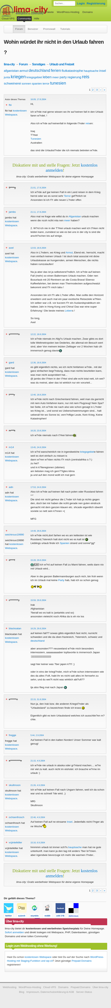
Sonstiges (38, 64)
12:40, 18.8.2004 (38, 395)
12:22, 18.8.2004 (38, 334)
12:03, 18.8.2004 (38, 248)
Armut (69, 252)
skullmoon (14, 785)
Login (81, 3)
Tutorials (65, 29)
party (63, 77)
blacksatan (15, 628)
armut (23, 71)
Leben (68, 310)
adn (11, 487)
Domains (88, 12)
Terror (67, 195)
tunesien (58, 83)
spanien (37, 83)
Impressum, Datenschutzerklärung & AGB (50, 992)
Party (61, 580)
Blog (21, 992)
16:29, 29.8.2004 (38, 628)
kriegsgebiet (34, 77)
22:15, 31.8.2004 (38, 699)
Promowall (49, 29)
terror (46, 83)
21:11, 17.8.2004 (38, 212)
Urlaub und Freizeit (61, 64)
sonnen (26, 83)
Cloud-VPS (8, 18)
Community (24, 18)
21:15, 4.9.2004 (38, 761)
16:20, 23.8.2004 (38, 430)
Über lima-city (100, 987)
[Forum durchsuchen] (64, 3)
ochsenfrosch (16, 817)
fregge (12, 735)
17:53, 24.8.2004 (38, 487)
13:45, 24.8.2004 (38, 447)
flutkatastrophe (72, 71)
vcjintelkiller (15, 842)
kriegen (18, 76)
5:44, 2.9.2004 (37, 735)
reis (85, 76)
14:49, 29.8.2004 (38, 531)
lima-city (9, 64)
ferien (56, 70)
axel (11, 247)
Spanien (64, 543)
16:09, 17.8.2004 (38, 99)
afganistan (11, 71)
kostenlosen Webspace (38, 957)
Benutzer (33, 29)
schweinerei (12, 83)
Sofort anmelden (14, 932)
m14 (11, 447)
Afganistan (75, 216)
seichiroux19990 (14, 534)
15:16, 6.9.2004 (38, 842)
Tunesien (36, 138)
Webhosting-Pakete (42, 12)
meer (55, 77)
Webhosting (9, 987)
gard (11, 362)
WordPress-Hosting (68, 12)
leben (47, 77)
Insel (69, 821)
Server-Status (84, 992)
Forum (19, 29)
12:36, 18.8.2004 (38, 362)
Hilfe (36, 18)
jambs (12, 211)
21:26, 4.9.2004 (38, 785)
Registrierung (96, 3)
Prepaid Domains (82, 960)
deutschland (39, 70)
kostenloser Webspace (15, 12)
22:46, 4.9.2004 (38, 817)
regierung (74, 77)
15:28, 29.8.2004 (38, 560)
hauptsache (91, 70)
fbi (10, 105)
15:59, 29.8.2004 (38, 600)
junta (7, 77)
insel (102, 71)
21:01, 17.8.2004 (38, 188)
